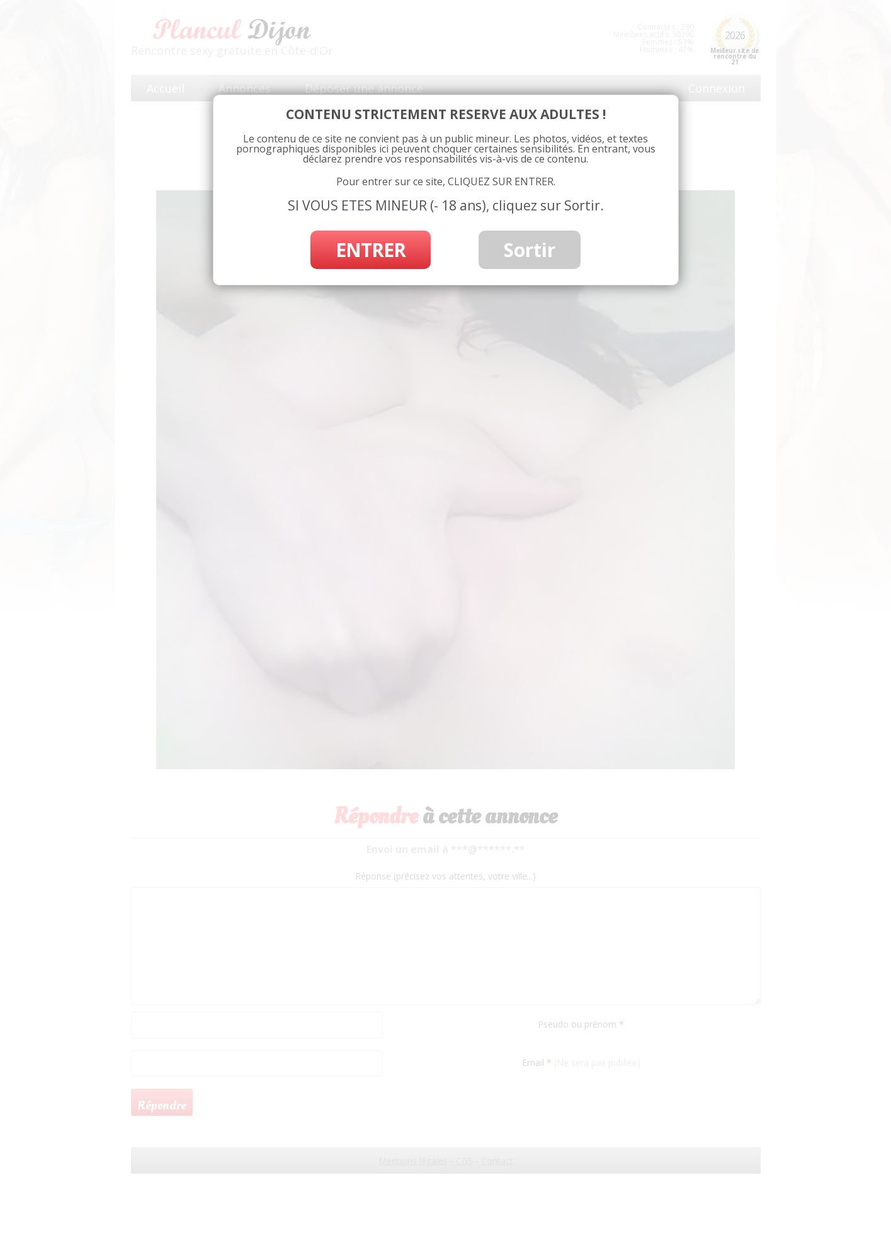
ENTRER (371, 250)
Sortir (529, 250)
